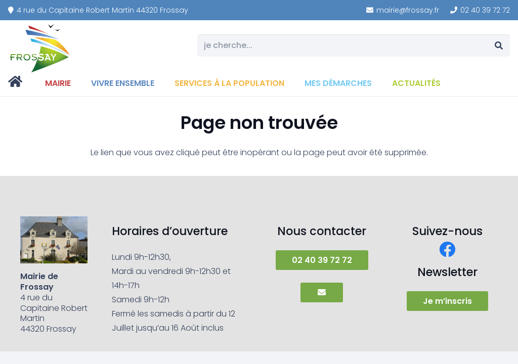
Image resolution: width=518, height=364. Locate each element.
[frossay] (40, 48)
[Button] (321, 292)
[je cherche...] (353, 45)
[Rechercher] (498, 45)
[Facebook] (447, 249)
